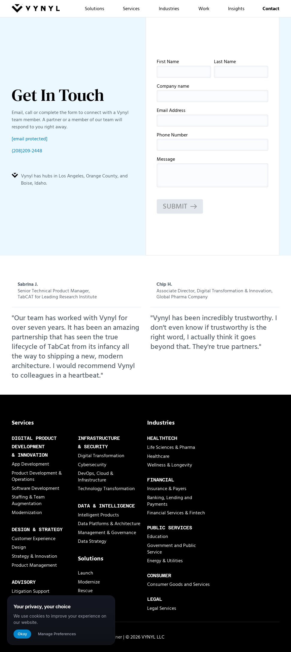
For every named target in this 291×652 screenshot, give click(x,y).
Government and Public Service (171, 548)
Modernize (89, 582)
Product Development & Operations (37, 476)
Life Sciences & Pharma (171, 447)
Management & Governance (107, 532)
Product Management (34, 565)
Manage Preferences (57, 634)
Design (19, 547)
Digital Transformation (101, 455)
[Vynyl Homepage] (36, 9)
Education (157, 536)
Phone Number (213, 142)
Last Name (241, 68)
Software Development (35, 488)
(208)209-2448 (27, 151)
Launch (85, 573)
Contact (271, 8)
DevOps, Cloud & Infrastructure (95, 476)
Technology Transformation (106, 488)
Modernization (27, 512)
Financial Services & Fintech (176, 513)
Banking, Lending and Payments (169, 500)
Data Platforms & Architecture (109, 523)
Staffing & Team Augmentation (28, 500)
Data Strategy (92, 541)
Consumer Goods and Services (178, 584)
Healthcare (158, 456)
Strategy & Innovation (34, 556)
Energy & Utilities (165, 560)
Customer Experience (33, 538)
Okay (22, 634)
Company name (213, 93)
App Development (30, 464)
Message (213, 172)
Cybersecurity (92, 464)
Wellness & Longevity (169, 465)
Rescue (85, 590)
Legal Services (161, 608)
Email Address (213, 117)
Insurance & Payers (166, 488)
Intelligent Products (98, 515)
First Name (184, 68)
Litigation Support (30, 591)
